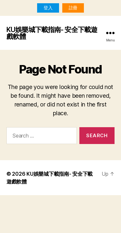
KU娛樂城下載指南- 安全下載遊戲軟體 (51, 33)
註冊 (73, 7)
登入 (48, 7)
